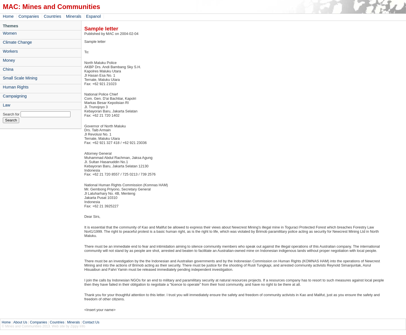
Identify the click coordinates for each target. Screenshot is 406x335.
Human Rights (15, 87)
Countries (52, 16)
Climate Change (17, 42)
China (8, 69)
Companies (28, 16)
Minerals (73, 16)
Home (8, 16)
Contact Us (91, 322)
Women (10, 33)
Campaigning (15, 96)
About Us (20, 322)
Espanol (93, 16)
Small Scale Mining (20, 78)
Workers (10, 51)
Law (6, 105)
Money (9, 60)
